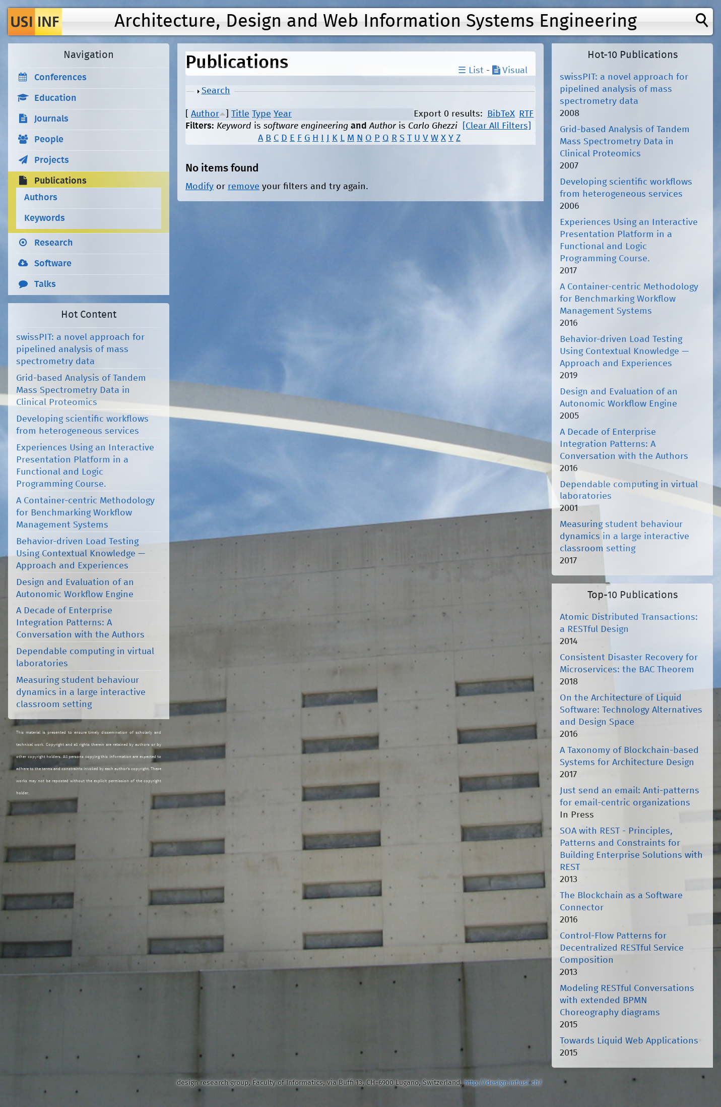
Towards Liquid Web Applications (629, 1040)
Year (283, 114)
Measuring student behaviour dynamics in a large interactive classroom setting (81, 692)
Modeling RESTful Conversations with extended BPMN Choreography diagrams (627, 1000)
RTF (526, 114)
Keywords (44, 218)
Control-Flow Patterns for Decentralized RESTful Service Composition (622, 948)
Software (53, 263)
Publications (60, 181)
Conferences (60, 77)
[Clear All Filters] (497, 126)
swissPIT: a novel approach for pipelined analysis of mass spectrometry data (80, 349)
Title (240, 114)
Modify (199, 186)
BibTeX (501, 114)
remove (243, 186)
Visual (510, 70)
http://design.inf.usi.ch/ (503, 1082)
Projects (51, 160)
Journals (51, 119)
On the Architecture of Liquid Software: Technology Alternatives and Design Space (631, 710)
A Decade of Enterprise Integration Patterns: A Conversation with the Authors (80, 622)
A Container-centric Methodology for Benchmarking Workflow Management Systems (85, 513)
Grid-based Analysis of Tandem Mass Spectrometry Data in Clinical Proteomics (81, 390)
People (48, 139)
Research (53, 243)
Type (261, 114)
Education (55, 98)
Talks (45, 284)
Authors (40, 197)
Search (216, 90)
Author (205, 114)
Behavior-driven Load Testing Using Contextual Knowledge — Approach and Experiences (80, 553)
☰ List (471, 70)
